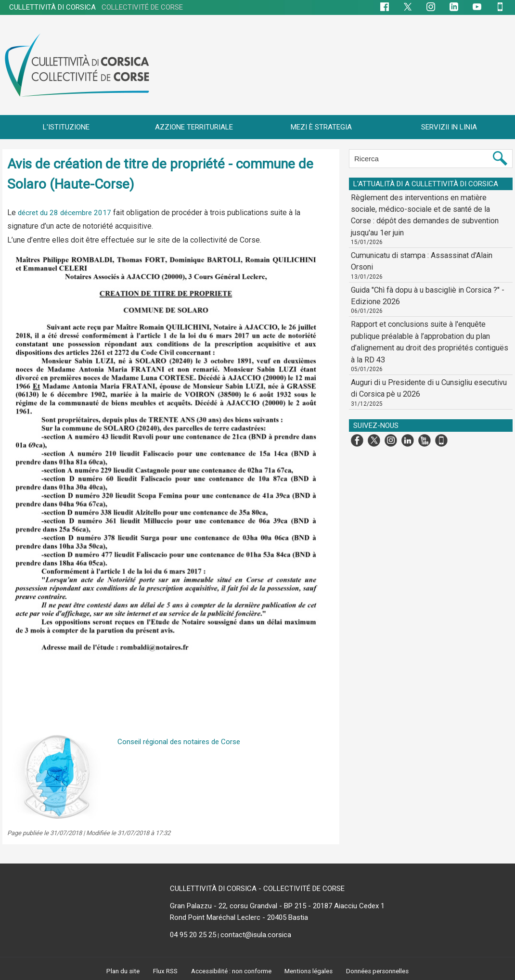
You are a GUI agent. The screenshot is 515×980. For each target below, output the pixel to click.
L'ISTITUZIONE (66, 127)
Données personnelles (381, 971)
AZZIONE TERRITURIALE (194, 127)
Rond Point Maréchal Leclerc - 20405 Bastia (239, 917)
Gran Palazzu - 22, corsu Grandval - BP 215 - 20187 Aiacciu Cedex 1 (277, 906)
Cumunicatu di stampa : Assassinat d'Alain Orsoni (426, 238)
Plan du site (119, 971)
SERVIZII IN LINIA (449, 127)
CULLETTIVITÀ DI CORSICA (96, 7)
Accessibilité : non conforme (229, 971)
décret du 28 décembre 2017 (67, 212)
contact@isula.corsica (255, 934)
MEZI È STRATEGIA (321, 127)
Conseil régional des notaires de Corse (183, 741)
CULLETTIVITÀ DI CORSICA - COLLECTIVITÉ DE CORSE (257, 888)
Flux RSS (162, 971)
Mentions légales (310, 971)
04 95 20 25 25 (193, 934)
